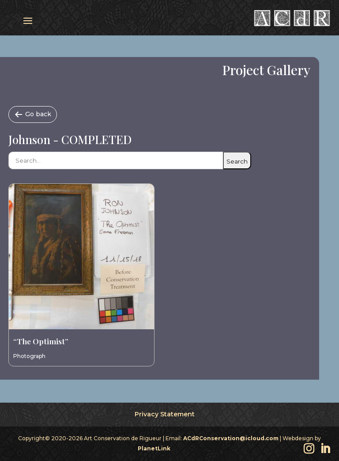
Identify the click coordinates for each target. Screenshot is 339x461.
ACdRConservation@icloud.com (231, 438)
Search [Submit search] (237, 161)
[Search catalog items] (115, 160)
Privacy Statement (165, 414)
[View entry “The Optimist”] (81, 256)
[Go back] (32, 114)
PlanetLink (154, 448)
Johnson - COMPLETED (70, 139)
